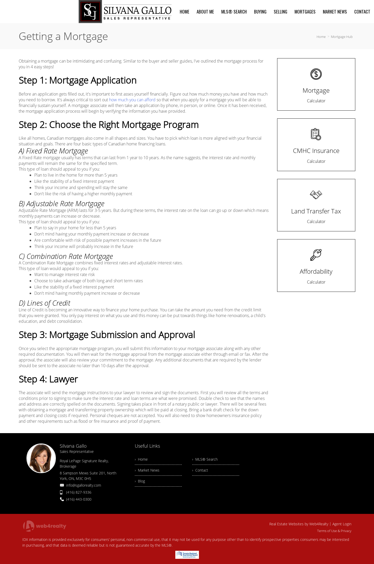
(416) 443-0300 (78, 499)
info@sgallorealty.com (83, 485)
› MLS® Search (205, 459)
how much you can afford (132, 100)
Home (321, 36)
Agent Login (341, 523)
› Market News (147, 470)
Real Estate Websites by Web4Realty (298, 523)
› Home (141, 459)
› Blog (140, 481)
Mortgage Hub (342, 36)
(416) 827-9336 (78, 492)
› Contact (200, 470)
